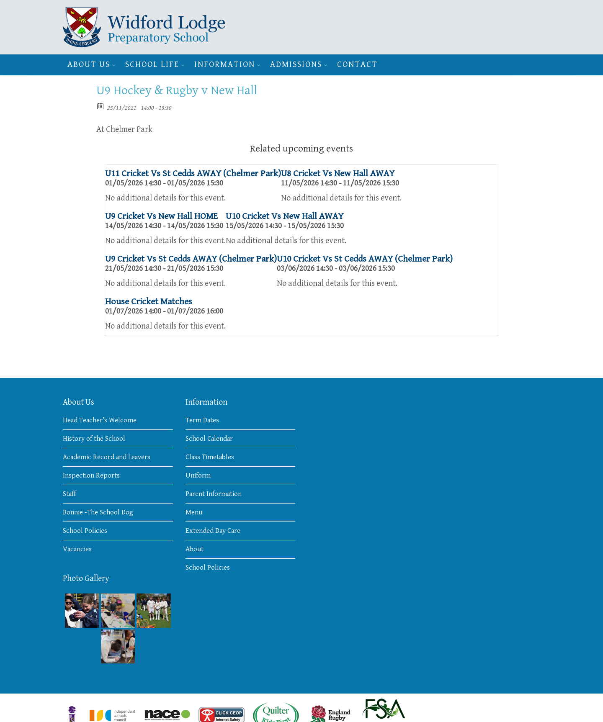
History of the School (94, 438)
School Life (152, 64)
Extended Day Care (213, 531)
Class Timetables (210, 457)
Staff (69, 494)
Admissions (296, 64)
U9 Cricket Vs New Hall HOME (161, 216)
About (195, 549)
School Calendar (209, 438)
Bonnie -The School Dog (98, 512)
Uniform (198, 475)
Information (224, 64)
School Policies (85, 531)
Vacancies (77, 549)
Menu (194, 512)
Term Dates (202, 420)
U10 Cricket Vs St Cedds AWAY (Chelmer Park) (365, 259)
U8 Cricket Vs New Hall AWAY (337, 173)
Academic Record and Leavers (106, 457)
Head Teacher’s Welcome (100, 420)
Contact (357, 64)
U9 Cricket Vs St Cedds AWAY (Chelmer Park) (191, 259)
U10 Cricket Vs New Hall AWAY (284, 216)
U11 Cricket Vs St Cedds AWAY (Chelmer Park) (193, 173)
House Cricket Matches (148, 301)
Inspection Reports (91, 475)
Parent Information (214, 494)
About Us (88, 64)
